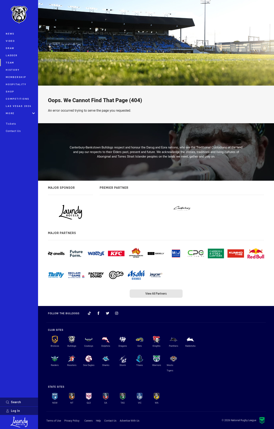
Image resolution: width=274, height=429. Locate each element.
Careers (88, 420)
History (12, 69)
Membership (16, 77)
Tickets (11, 123)
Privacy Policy (71, 420)
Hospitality (16, 84)
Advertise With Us (129, 420)
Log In (13, 411)
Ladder (12, 55)
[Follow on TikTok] (89, 313)
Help (98, 420)
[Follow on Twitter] (107, 313)
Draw (10, 48)
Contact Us (13, 131)
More (20, 113)
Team (10, 62)
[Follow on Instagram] (116, 313)
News (10, 33)
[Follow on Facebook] (98, 313)
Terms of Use (53, 420)
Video (10, 40)
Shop (10, 91)
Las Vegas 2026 (18, 106)
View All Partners (156, 293)
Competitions (17, 98)
